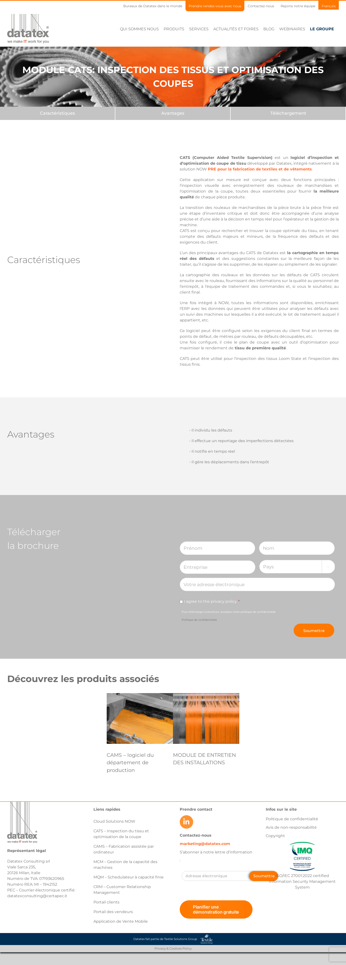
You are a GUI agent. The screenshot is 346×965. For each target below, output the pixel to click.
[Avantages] (172, 113)
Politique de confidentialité (199, 619)
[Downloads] (288, 113)
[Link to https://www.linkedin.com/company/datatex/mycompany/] (186, 822)
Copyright (275, 835)
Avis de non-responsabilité (291, 827)
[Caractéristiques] (57, 113)
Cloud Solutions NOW (114, 821)
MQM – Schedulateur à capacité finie (128, 877)
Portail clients (106, 902)
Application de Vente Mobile (120, 921)
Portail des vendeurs (113, 911)
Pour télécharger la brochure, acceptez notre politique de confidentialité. (229, 615)
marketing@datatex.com (205, 843)
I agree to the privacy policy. (212, 601)
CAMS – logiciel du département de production (130, 762)
